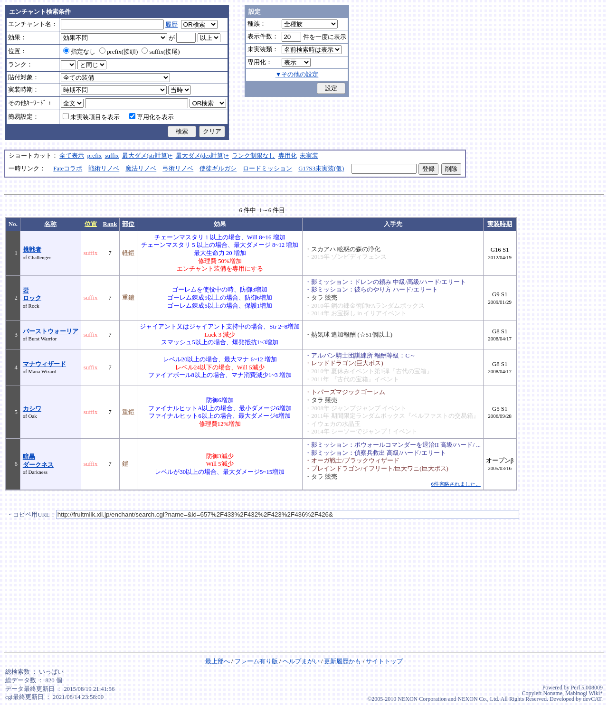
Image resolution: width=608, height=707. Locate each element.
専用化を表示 (151, 117)
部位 (128, 224)
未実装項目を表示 (91, 117)
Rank (110, 224)
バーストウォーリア (50, 331)
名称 (50, 224)
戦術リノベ (103, 168)
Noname (552, 693)
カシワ (32, 408)
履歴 (171, 24)
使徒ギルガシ (218, 168)
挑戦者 (32, 249)
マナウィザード (44, 364)
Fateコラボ (67, 168)
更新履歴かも (342, 661)
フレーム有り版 (256, 661)
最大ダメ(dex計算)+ (202, 155)
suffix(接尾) (161, 51)
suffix (112, 155)
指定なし (79, 51)
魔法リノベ (140, 168)
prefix (94, 155)
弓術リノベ (177, 168)
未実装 (309, 155)
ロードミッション (267, 168)
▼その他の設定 (297, 74)
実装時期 (499, 224)
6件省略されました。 (455, 484)
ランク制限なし (253, 155)
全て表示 (71, 155)
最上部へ (217, 661)
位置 (91, 224)
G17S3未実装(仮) (321, 168)
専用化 (287, 155)
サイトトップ (384, 661)
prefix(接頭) (118, 51)
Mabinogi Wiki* (584, 693)
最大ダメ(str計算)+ (147, 155)
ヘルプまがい (301, 661)
